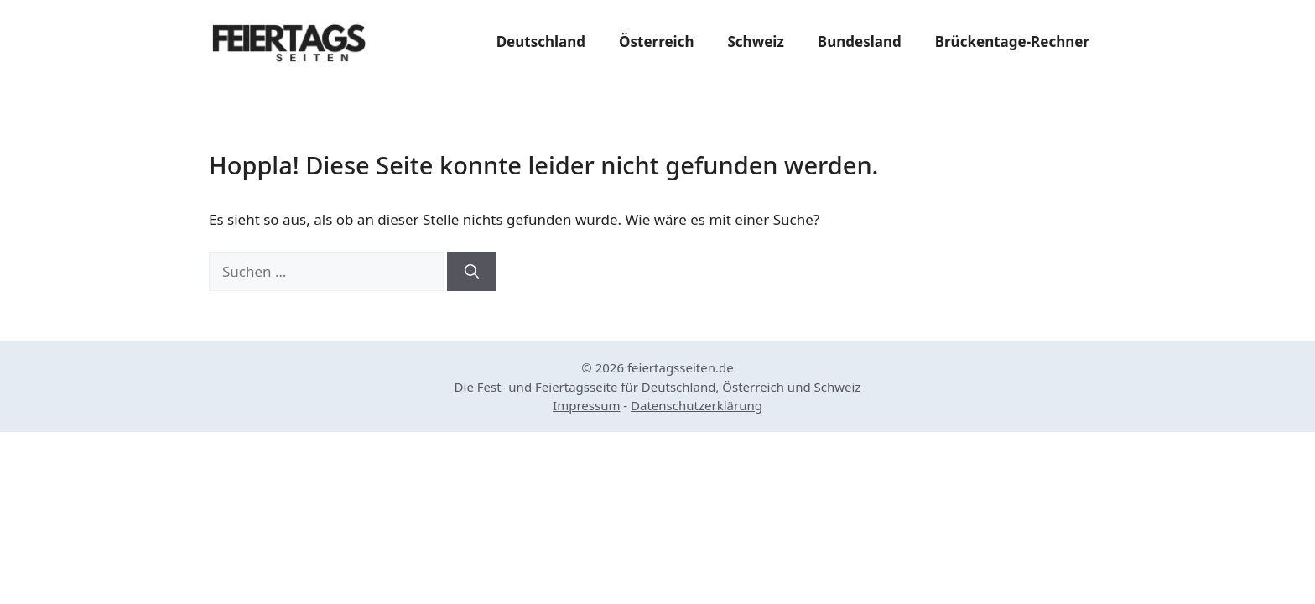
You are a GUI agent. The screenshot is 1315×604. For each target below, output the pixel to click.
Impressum (586, 405)
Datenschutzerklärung (696, 405)
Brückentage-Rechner (1012, 41)
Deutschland (540, 41)
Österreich (656, 41)
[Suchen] (471, 272)
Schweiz (755, 41)
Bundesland (860, 41)
